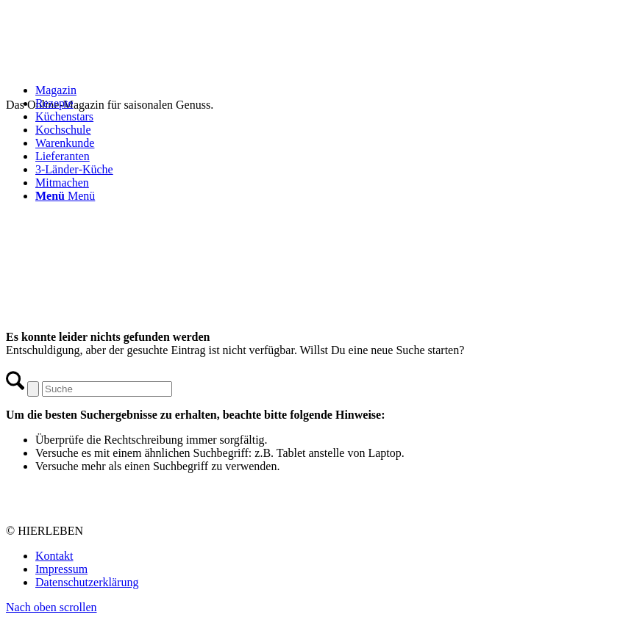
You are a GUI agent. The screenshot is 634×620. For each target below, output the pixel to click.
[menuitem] (331, 90)
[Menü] (65, 196)
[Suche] (107, 389)
